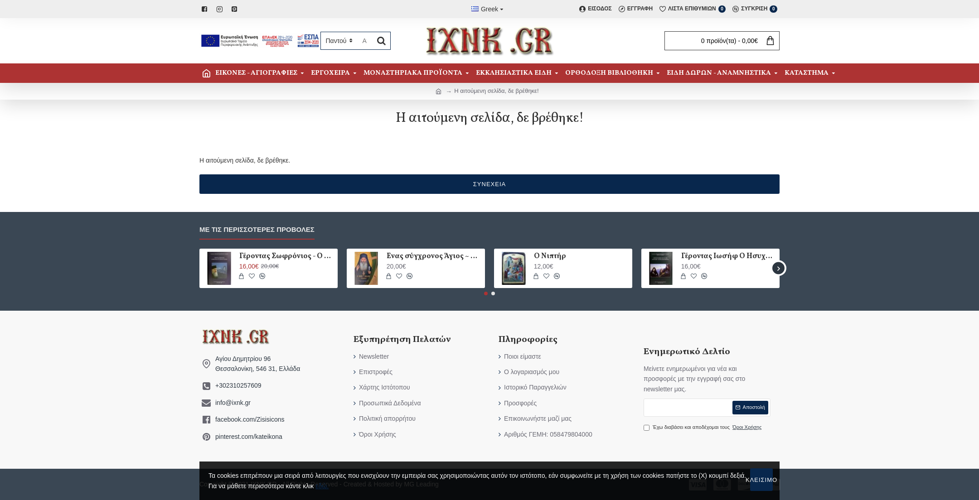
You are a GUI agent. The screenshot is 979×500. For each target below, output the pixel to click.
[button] (778, 268)
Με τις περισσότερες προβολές (257, 229)
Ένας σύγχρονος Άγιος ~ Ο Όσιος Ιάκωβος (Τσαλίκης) (434, 256)
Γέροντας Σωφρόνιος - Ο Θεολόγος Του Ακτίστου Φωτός (286, 256)
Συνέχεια (489, 184)
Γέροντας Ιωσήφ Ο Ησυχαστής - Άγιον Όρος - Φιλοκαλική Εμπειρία (728, 256)
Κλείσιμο (761, 479)
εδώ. (322, 486)
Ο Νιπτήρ (550, 256)
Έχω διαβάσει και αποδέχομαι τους (703, 427)
